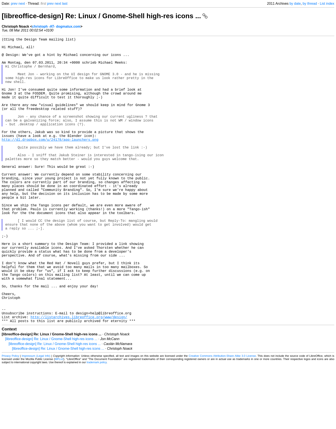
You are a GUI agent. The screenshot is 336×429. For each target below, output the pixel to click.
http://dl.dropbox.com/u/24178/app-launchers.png (50, 162)
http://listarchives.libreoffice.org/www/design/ (78, 379)
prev (14, 3)
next (21, 3)
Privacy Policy (10, 419)
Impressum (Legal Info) (36, 419)
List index (327, 3)
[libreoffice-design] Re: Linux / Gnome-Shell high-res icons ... (105, 16)
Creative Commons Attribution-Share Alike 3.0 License (222, 419)
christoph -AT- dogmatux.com (56, 26)
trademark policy (96, 425)
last (65, 3)
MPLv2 (59, 422)
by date (295, 3)
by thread (310, 3)
